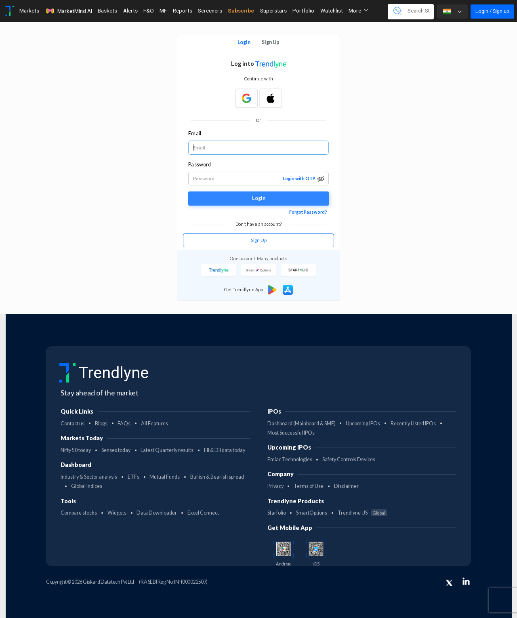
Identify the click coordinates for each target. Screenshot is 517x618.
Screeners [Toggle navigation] (210, 10)
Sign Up (271, 42)
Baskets (107, 10)
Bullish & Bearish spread (217, 477)
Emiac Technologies (289, 459)
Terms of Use (309, 486)
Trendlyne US (362, 513)
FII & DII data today (224, 450)
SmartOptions (311, 513)
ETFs (133, 477)
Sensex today (115, 450)
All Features (154, 423)
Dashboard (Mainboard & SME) (301, 423)
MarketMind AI (68, 11)
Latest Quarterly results (167, 450)
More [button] (358, 10)
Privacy (275, 486)
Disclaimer (346, 486)
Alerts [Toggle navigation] (130, 10)
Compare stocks (79, 513)
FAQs (124, 423)
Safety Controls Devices (348, 459)
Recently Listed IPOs (413, 423)
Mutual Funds (164, 477)
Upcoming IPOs (363, 423)
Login (243, 42)
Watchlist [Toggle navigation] (331, 10)
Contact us (72, 423)
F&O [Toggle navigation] (148, 10)
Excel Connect (203, 513)
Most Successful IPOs (291, 433)
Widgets (116, 513)
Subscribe (241, 10)
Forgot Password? (308, 211)
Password (199, 165)
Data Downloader (157, 513)
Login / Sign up (492, 11)
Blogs (101, 423)
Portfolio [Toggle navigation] (303, 10)
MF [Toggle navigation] (163, 10)
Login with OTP (299, 178)
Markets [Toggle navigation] (29, 10)
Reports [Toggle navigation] (182, 10)
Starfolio (276, 513)
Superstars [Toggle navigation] (273, 10)
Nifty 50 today (76, 450)
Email (194, 133)
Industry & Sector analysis (89, 477)
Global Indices (86, 486)
